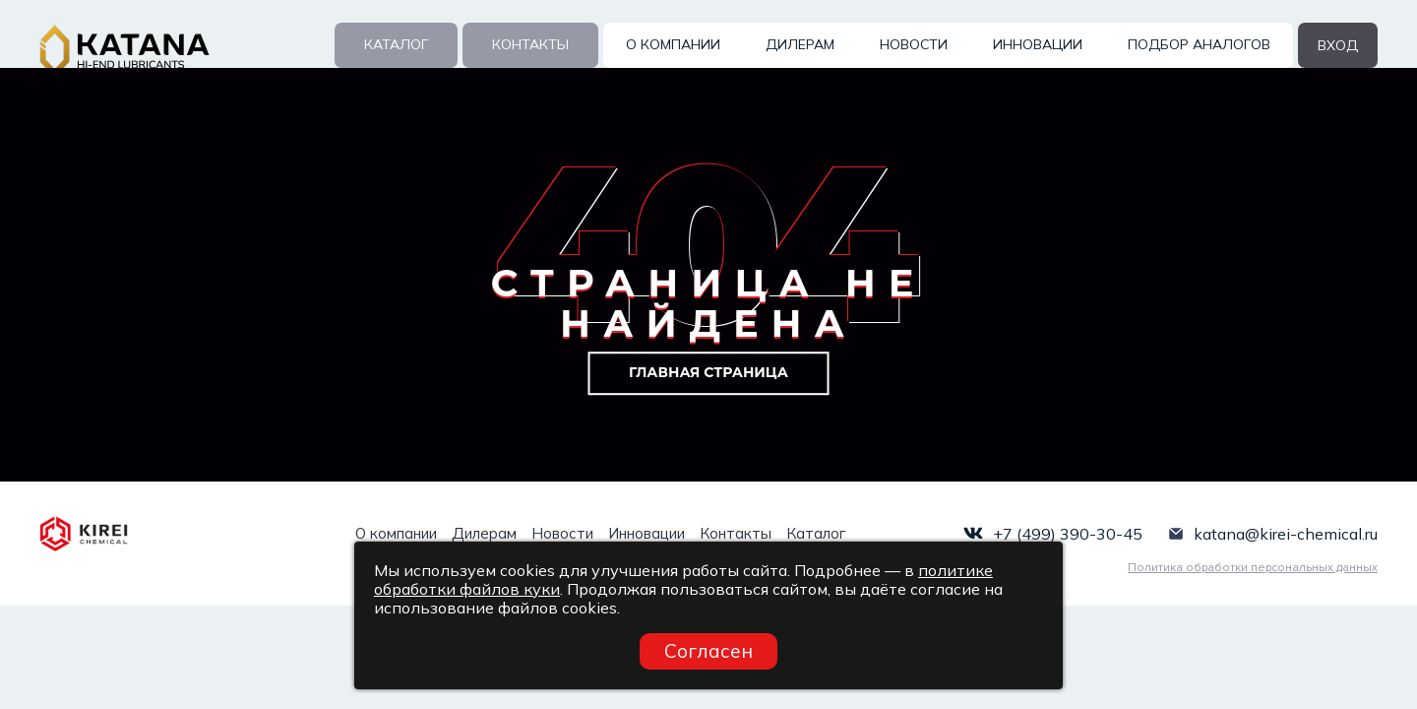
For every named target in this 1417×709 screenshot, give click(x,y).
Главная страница (708, 372)
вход (1338, 44)
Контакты (530, 44)
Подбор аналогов (1199, 44)
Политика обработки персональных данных (1253, 566)
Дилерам (800, 44)
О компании (673, 44)
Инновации (1037, 44)
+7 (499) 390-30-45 (1067, 534)
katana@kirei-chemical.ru (1286, 534)
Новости (914, 44)
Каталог (396, 44)
